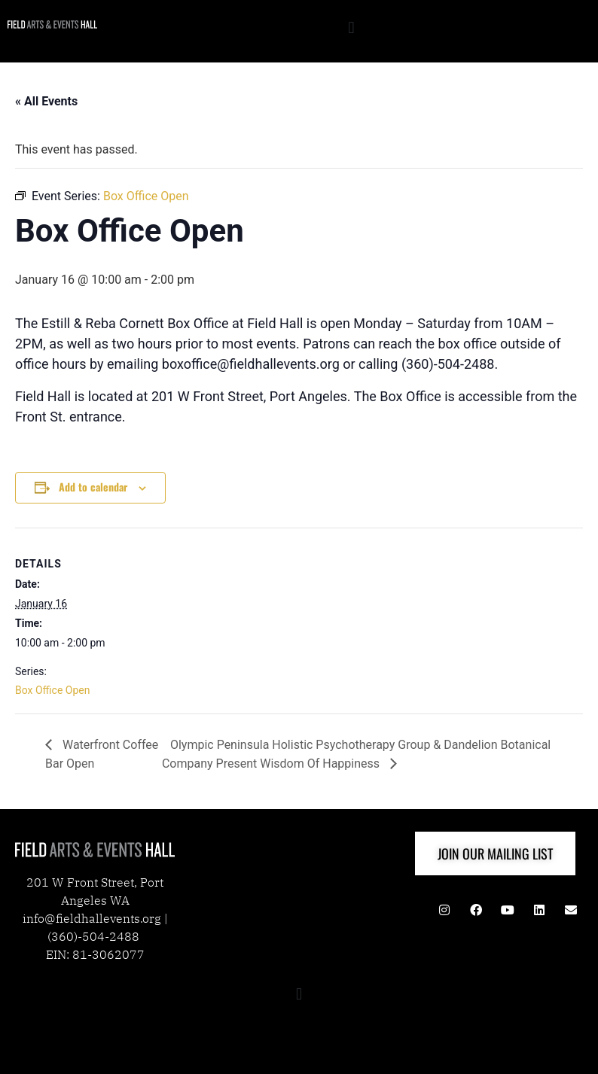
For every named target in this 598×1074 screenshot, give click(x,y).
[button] (351, 27)
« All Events (46, 101)
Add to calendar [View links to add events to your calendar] (93, 486)
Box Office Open (52, 690)
